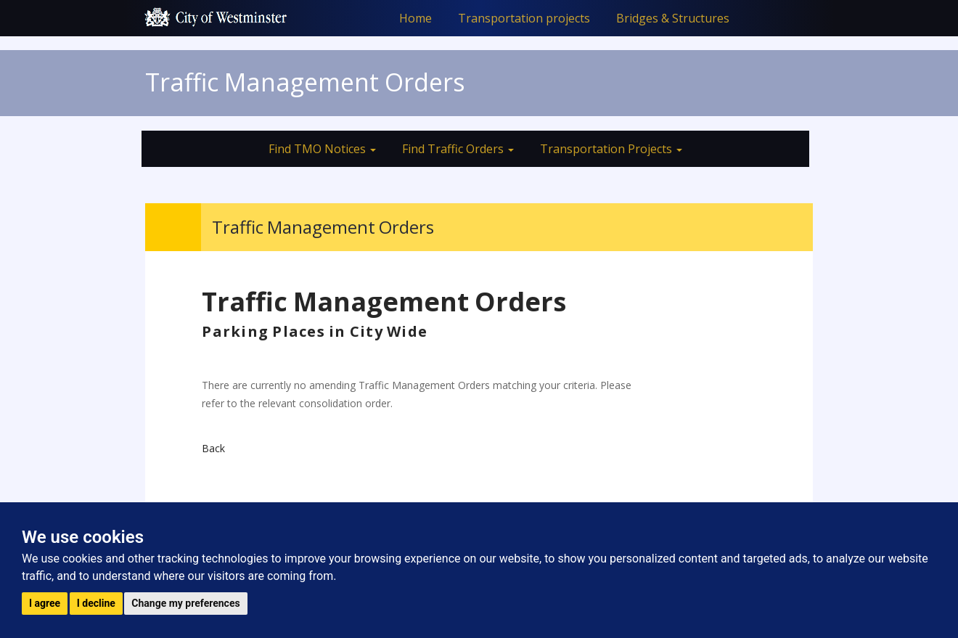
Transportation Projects (611, 149)
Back (213, 448)
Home (415, 18)
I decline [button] (96, 603)
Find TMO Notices (322, 149)
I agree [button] (44, 603)
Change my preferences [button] (185, 603)
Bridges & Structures (672, 18)
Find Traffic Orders (458, 149)
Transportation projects (524, 18)
